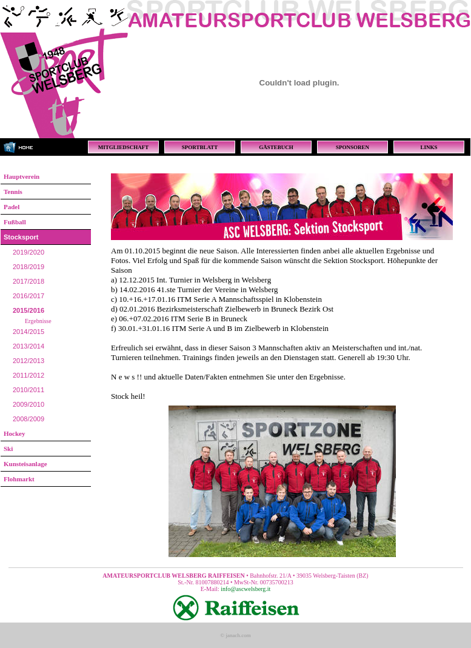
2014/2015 (28, 331)
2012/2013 (28, 360)
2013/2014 (28, 346)
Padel (11, 206)
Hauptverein (21, 176)
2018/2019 (28, 266)
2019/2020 (28, 252)
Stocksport (21, 237)
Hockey (14, 433)
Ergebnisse (38, 321)
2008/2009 (28, 419)
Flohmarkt (19, 479)
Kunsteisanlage (25, 463)
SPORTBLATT (200, 147)
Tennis (13, 191)
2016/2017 (28, 295)
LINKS (428, 147)
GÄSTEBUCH (276, 147)
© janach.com (235, 635)
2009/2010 (28, 404)
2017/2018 (28, 281)
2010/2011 (28, 389)
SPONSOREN (352, 147)
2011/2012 (28, 375)
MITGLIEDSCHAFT (123, 147)
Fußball (15, 221)
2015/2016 (28, 310)
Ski (8, 448)
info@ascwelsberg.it (245, 589)
